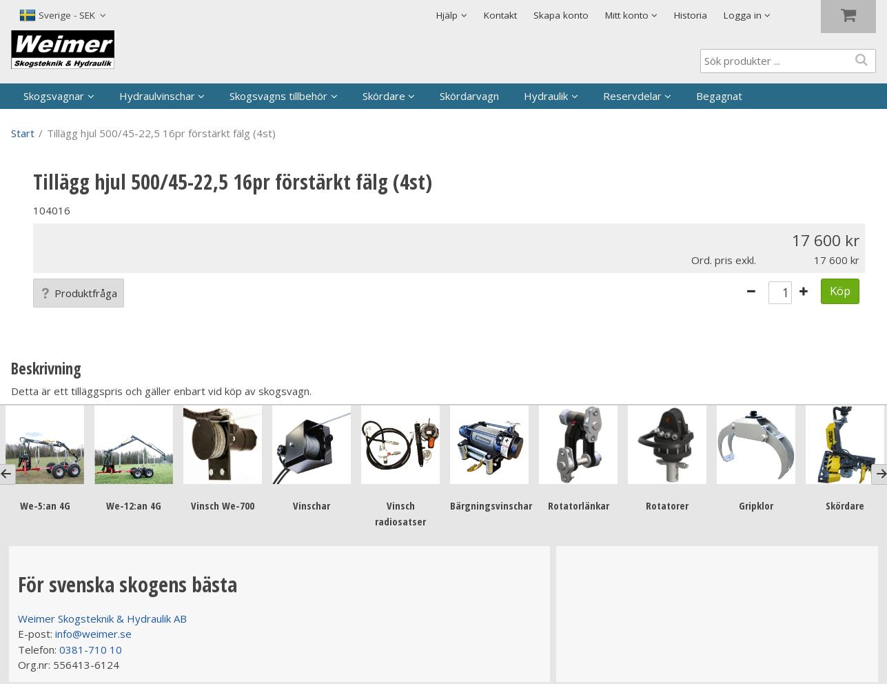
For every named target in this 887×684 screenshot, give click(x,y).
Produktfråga (78, 293)
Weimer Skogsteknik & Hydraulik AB (102, 618)
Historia (690, 15)
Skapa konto (561, 15)
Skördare (384, 96)
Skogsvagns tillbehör (278, 96)
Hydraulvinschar (157, 96)
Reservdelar (632, 96)
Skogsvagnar (53, 96)
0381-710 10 (90, 649)
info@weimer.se (93, 634)
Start (22, 133)
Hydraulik (546, 96)
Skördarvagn (469, 96)
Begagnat (719, 96)
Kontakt (500, 15)
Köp (840, 291)
